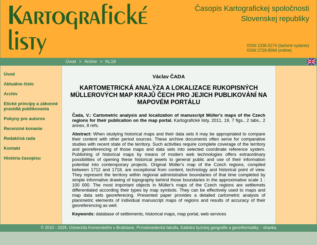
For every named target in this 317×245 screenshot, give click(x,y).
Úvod (71, 61)
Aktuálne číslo (19, 83)
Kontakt (12, 148)
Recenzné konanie (23, 128)
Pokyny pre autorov (24, 118)
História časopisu (22, 158)
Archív (90, 61)
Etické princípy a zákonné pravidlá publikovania (31, 106)
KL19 (110, 61)
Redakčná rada (19, 138)
